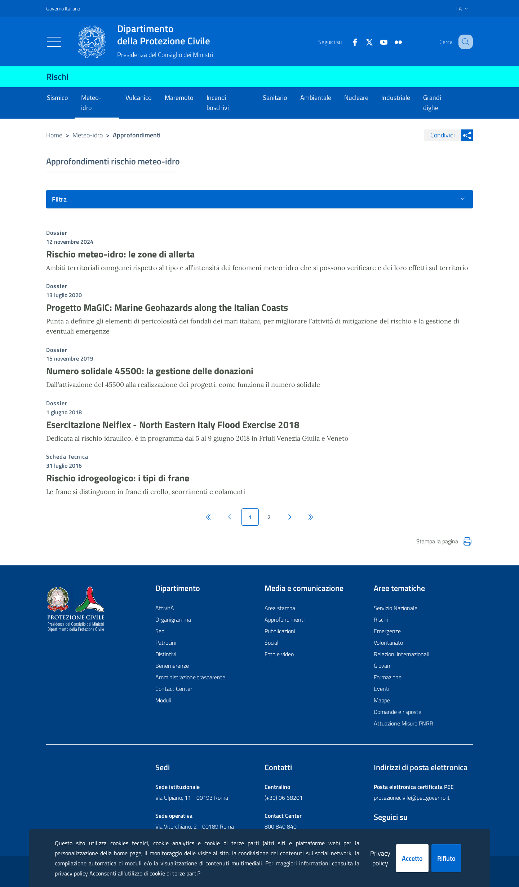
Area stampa (280, 608)
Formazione (388, 677)
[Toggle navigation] (54, 41)
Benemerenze (172, 665)
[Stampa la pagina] (467, 541)
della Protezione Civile (165, 34)
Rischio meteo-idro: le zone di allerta (120, 254)
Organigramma (173, 619)
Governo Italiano (63, 8)
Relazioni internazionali (401, 654)
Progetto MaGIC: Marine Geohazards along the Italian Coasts (167, 307)
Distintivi (165, 654)
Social (272, 642)
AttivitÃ (165, 608)
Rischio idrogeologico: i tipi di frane (117, 478)
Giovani (382, 665)
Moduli (163, 700)
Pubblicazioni (280, 631)
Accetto (412, 858)
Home (54, 135)
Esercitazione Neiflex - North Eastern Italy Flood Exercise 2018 (173, 425)
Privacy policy (380, 858)
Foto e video (279, 654)
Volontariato (388, 642)
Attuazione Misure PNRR (403, 723)
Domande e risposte (397, 711)
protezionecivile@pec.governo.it (412, 797)
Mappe (382, 700)
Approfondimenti (285, 619)
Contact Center (173, 688)
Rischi (57, 76)
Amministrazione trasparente (190, 677)
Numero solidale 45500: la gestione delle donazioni (149, 371)
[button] (464, 41)
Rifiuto (446, 858)
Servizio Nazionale (395, 608)
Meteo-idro (87, 135)
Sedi (160, 631)
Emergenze (387, 631)
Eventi (381, 688)
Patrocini (165, 642)
